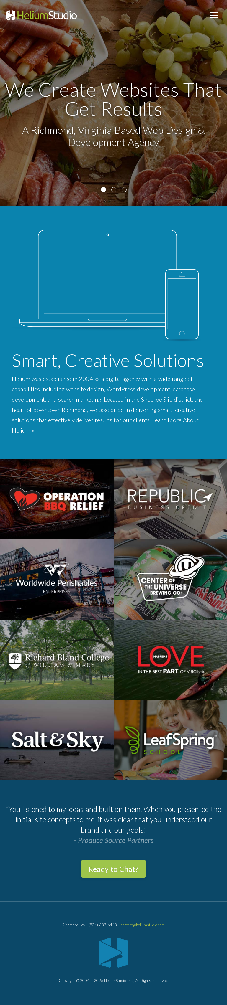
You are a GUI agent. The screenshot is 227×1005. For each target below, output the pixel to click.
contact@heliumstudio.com (143, 925)
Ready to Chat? (113, 868)
